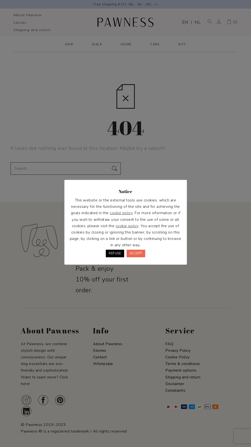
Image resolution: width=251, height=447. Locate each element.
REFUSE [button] (115, 253)
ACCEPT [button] (136, 253)
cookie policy (121, 213)
